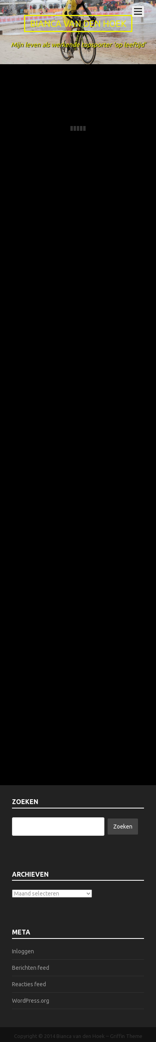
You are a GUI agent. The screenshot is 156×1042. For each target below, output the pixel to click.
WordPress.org (30, 1000)
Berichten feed (30, 968)
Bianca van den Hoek (78, 23)
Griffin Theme (126, 1036)
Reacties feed (29, 984)
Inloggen (23, 951)
